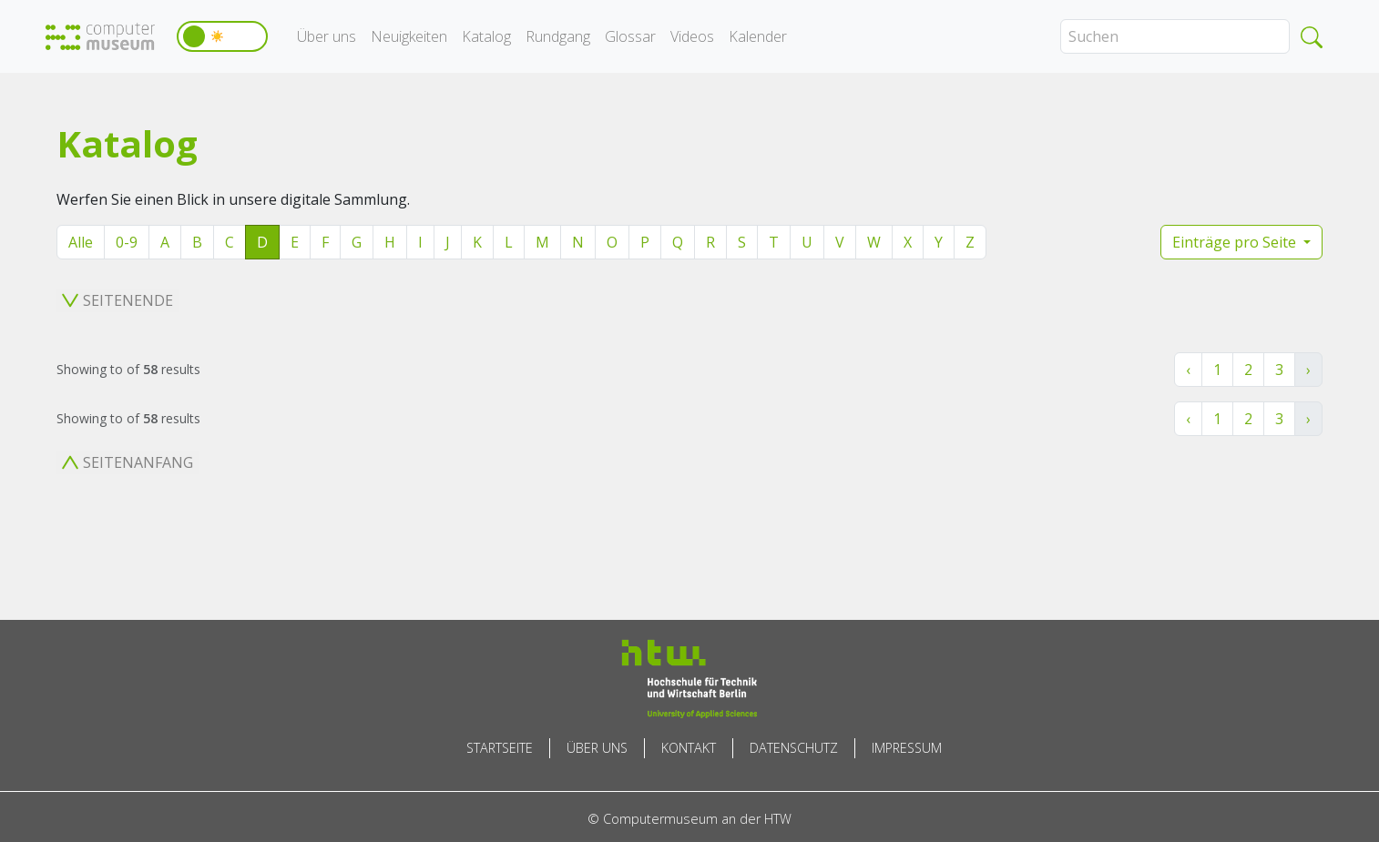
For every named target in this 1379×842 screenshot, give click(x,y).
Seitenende (117, 300)
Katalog (486, 36)
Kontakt (688, 747)
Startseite (499, 747)
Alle (80, 242)
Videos (692, 36)
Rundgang (558, 36)
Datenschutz (794, 747)
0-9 (127, 242)
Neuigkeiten (409, 36)
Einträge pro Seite (1236, 242)
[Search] (1175, 36)
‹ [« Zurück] (1188, 370)
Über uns (326, 36)
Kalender (758, 36)
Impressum (907, 747)
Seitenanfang (127, 462)
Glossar (630, 36)
